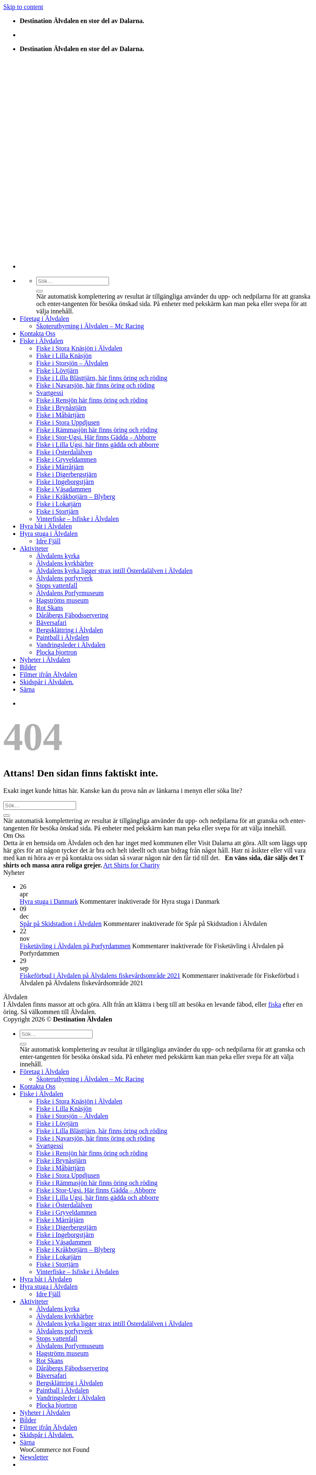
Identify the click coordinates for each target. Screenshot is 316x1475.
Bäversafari (51, 622)
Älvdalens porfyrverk (64, 578)
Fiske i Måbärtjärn (60, 414)
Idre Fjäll (48, 541)
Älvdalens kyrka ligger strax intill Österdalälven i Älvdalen (114, 570)
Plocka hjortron (56, 652)
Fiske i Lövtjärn (57, 370)
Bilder (28, 667)
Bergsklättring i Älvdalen (69, 629)
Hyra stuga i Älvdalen (49, 533)
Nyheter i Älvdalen (45, 659)
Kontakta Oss (38, 333)
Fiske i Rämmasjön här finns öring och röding (97, 429)
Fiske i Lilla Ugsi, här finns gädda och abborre (97, 444)
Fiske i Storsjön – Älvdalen (72, 363)
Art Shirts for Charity (131, 865)
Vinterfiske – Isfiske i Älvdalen (77, 518)
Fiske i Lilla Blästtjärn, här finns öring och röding (101, 377)
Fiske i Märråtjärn (60, 466)
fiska (274, 1004)
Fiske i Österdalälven (64, 452)
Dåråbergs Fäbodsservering (72, 615)
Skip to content (23, 6)
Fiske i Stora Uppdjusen (68, 422)
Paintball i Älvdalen (62, 637)
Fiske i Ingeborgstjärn (65, 481)
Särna (27, 689)
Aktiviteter (34, 548)
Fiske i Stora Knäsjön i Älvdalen (79, 348)
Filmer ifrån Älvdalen (48, 674)
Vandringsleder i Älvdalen (70, 644)
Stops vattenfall (56, 585)
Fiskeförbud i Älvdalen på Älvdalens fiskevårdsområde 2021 (100, 975)
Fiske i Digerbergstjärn (66, 474)
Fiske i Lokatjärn (58, 503)
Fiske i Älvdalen (41, 340)
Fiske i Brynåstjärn (61, 407)
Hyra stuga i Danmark (49, 901)
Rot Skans (49, 607)
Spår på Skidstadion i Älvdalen (61, 923)
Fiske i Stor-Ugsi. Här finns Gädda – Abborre (96, 437)
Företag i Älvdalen (44, 318)
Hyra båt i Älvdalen (46, 526)
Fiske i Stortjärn (57, 511)
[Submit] (39, 291)
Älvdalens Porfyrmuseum (70, 592)
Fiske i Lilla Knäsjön (64, 355)
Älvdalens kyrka (57, 555)
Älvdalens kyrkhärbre (64, 563)
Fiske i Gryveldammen (66, 459)
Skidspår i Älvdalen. (47, 681)
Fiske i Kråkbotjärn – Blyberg (75, 496)
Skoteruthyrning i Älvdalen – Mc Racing (90, 326)
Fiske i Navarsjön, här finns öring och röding (95, 385)
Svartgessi (49, 392)
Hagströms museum (62, 600)
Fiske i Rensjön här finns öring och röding (92, 400)
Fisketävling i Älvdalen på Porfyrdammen (75, 945)
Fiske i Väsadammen (63, 489)
